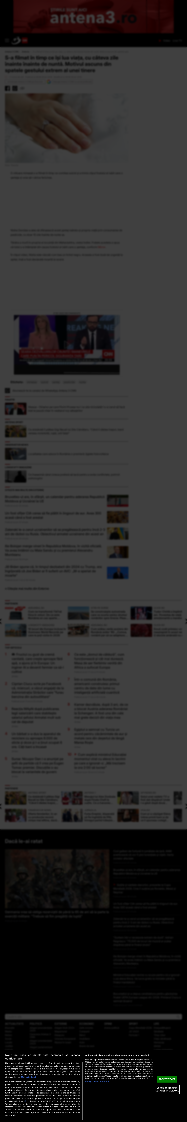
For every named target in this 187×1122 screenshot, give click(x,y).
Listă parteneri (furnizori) (97, 1081)
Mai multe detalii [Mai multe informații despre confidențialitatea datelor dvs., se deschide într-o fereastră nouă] (28, 1077)
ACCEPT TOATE (167, 1079)
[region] (93, 1086)
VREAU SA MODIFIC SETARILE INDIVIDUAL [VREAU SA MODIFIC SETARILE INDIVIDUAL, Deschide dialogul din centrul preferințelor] (167, 1089)
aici (25, 1101)
